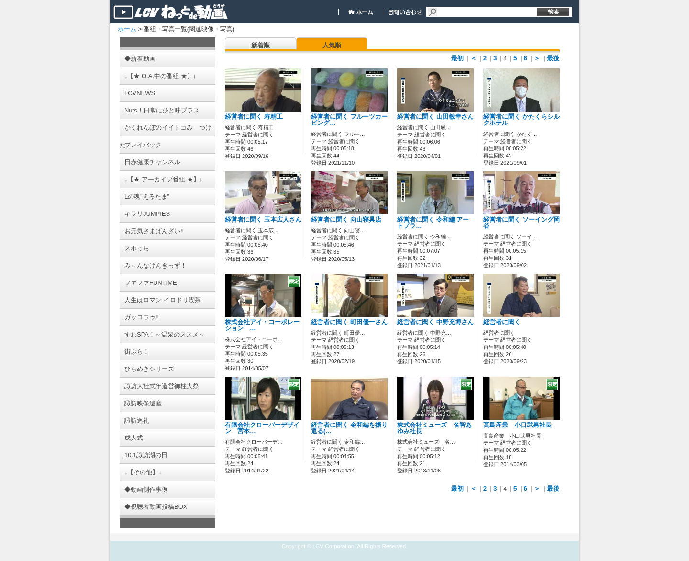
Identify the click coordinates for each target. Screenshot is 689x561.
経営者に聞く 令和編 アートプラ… (433, 222)
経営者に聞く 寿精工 (254, 116)
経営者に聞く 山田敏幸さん (435, 116)
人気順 (331, 45)
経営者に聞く (502, 322)
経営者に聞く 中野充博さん (435, 322)
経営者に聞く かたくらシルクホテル (521, 119)
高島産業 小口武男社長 (517, 425)
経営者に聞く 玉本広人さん (263, 219)
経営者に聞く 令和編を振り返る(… (349, 428)
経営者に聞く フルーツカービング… (349, 119)
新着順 (260, 45)
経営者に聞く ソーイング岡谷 (521, 222)
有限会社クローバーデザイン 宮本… (262, 428)
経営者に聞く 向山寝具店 (346, 219)
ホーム (127, 29)
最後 (553, 58)
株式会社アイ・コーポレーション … (262, 325)
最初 (457, 58)
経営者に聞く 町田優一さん (349, 322)
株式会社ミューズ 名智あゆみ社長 (434, 428)
